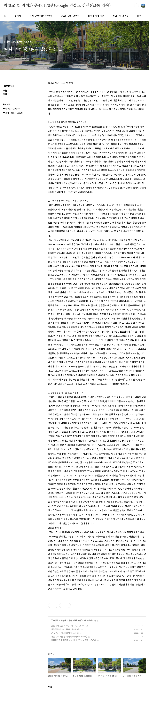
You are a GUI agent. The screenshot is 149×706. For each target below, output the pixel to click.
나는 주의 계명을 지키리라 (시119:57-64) (69, 636)
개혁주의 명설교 (96, 16)
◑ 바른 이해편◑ (59, 620)
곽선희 (17, 16)
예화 (139, 16)
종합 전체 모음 (75, 620)
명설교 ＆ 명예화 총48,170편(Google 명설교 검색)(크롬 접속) (57, 6)
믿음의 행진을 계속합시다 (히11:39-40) (68, 625)
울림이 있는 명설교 (70, 16)
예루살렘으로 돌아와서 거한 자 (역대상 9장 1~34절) (73, 640)
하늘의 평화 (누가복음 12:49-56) (65, 629)
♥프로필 (6, 104)
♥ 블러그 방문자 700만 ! (13, 112)
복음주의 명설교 (120, 16)
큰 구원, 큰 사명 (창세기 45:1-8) (65, 632)
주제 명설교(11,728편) (41, 16)
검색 (136, 6)
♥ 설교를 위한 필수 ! (11, 108)
